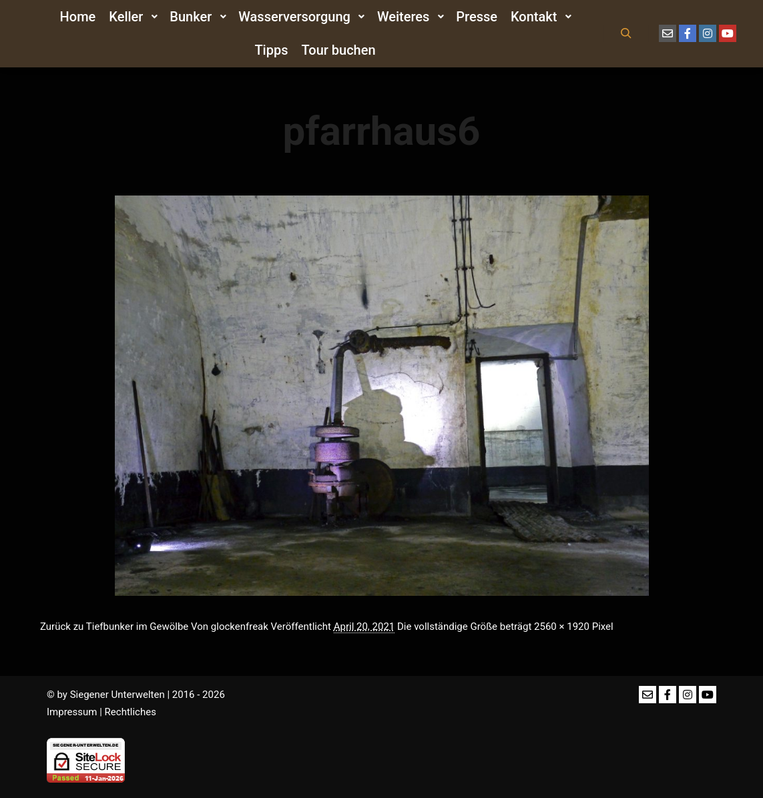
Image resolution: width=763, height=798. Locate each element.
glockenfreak (239, 627)
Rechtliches (130, 712)
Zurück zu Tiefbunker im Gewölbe (114, 627)
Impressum (72, 712)
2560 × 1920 (561, 627)
